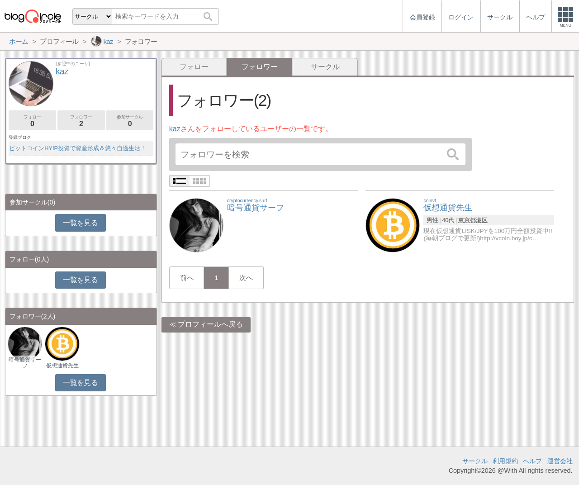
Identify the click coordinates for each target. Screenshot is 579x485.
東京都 (467, 220)
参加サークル (130, 121)
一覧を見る (80, 223)
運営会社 (560, 461)
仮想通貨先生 (62, 365)
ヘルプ (532, 461)
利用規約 (505, 461)
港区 (482, 220)
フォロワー (81, 121)
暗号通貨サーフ (25, 362)
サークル (325, 67)
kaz (174, 129)
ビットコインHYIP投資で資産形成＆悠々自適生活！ (77, 148)
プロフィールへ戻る (210, 324)
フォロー (194, 67)
